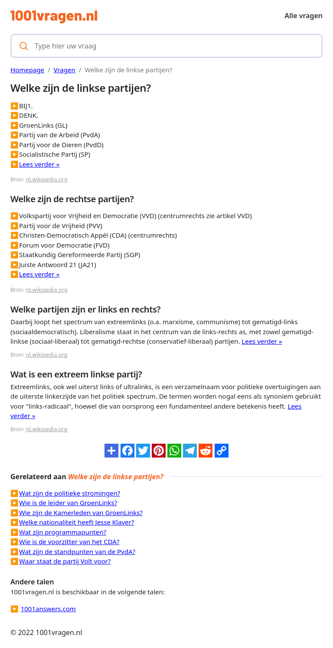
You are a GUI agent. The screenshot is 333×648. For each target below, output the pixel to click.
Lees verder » (39, 164)
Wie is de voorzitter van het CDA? (69, 541)
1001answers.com (48, 608)
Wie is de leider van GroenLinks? (68, 502)
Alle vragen (303, 15)
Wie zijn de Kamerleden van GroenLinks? (81, 512)
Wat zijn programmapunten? (62, 532)
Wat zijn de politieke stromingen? (69, 493)
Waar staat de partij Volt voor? (65, 561)
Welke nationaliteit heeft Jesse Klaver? (76, 522)
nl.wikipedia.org (47, 179)
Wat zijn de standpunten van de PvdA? (77, 551)
